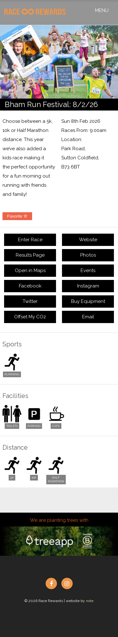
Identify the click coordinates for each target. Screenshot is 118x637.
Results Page (30, 255)
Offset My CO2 (30, 317)
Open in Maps (30, 270)
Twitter (30, 301)
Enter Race (30, 239)
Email (88, 317)
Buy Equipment (88, 301)
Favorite (17, 216)
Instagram (88, 286)
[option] (59, 62)
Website (88, 239)
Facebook (30, 286)
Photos (88, 255)
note (89, 601)
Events (88, 270)
